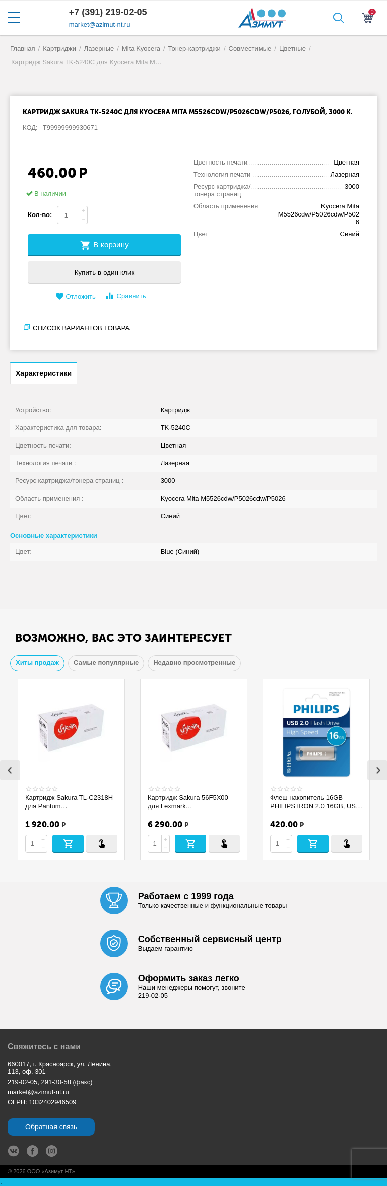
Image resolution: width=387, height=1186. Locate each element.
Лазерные (99, 48)
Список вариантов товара (81, 328)
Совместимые (250, 48)
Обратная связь (51, 1127)
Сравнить (125, 296)
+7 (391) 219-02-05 (108, 12)
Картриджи (59, 48)
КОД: (30, 127)
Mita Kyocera (141, 48)
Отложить (75, 296)
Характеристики (44, 373)
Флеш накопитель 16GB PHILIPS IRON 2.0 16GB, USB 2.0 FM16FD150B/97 (315, 802)
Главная (22, 48)
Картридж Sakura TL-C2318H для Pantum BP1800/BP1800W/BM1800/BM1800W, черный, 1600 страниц (69, 802)
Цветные (292, 48)
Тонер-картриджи (194, 48)
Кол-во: (40, 215)
